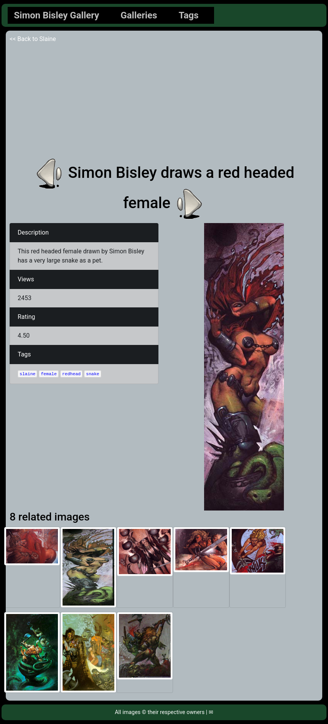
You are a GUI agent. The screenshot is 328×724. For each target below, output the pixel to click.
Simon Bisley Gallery (56, 15)
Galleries (138, 15)
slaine (27, 373)
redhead (71, 373)
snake (92, 373)
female (48, 373)
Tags (189, 15)
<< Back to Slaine (33, 39)
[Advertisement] (164, 101)
